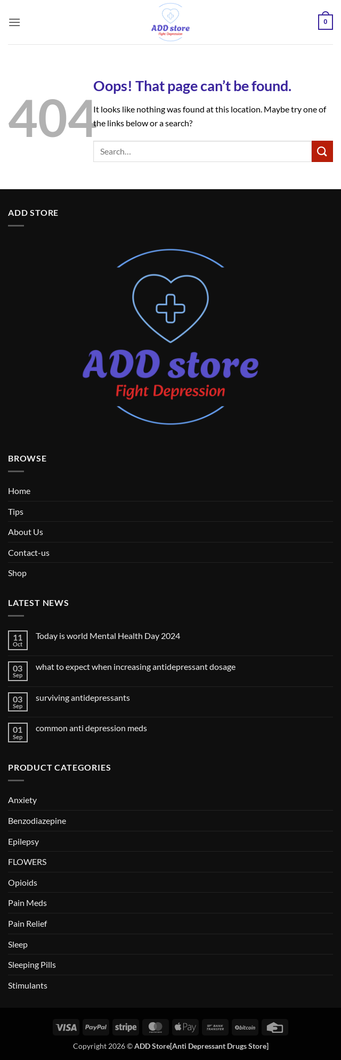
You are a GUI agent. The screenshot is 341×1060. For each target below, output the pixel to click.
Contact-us (29, 552)
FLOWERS (27, 861)
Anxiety (22, 800)
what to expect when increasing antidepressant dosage (136, 666)
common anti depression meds (91, 728)
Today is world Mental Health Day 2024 (108, 635)
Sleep (18, 944)
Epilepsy (23, 841)
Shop (17, 573)
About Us (25, 532)
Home (19, 491)
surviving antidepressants (83, 697)
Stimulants (27, 985)
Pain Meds (27, 902)
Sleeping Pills (32, 964)
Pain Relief (27, 923)
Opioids (22, 882)
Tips (15, 511)
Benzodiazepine (37, 820)
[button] (14, 22)
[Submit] (322, 151)
